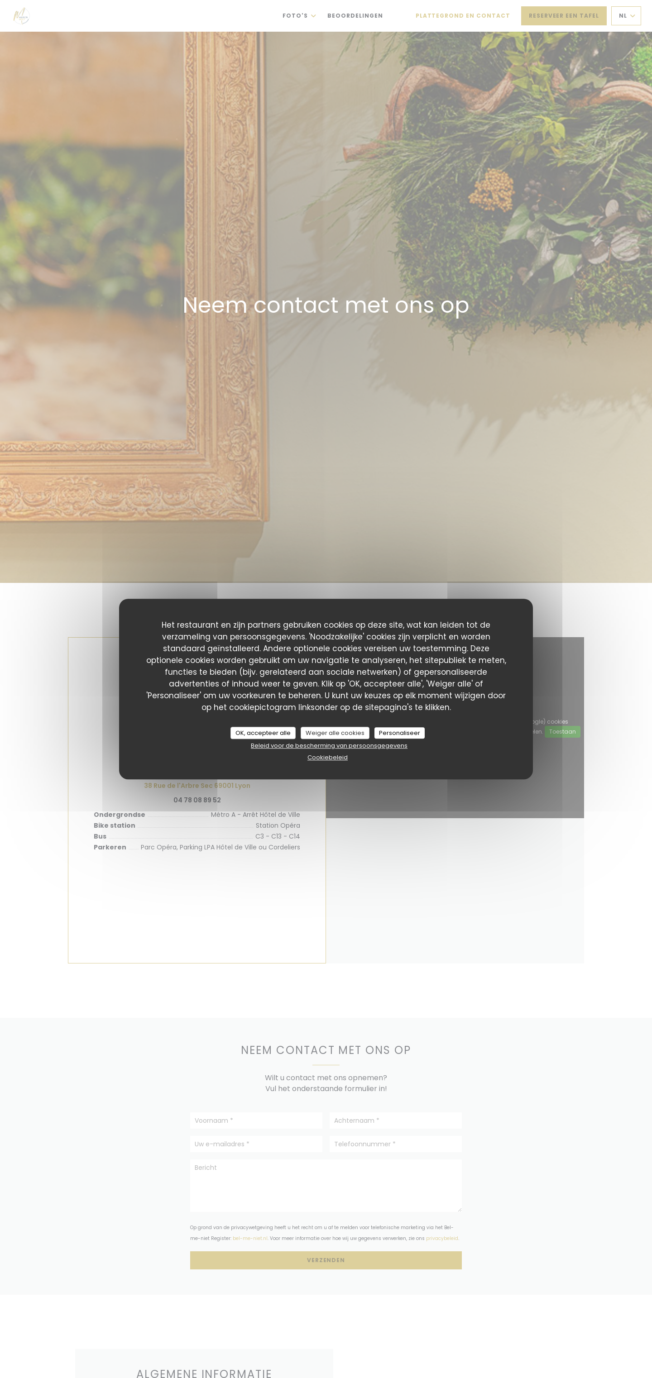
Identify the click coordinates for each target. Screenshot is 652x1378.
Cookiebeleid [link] (327, 757)
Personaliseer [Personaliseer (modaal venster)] (399, 733)
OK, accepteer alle (263, 733)
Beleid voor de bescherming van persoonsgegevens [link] (329, 745)
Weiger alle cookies (335, 733)
